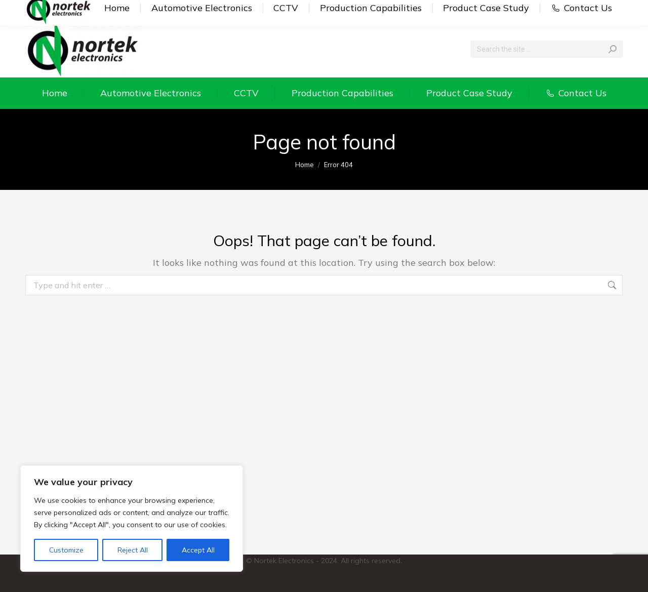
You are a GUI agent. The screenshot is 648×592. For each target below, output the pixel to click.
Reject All (132, 550)
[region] (131, 518)
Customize (66, 550)
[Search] (547, 49)
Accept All (198, 550)
